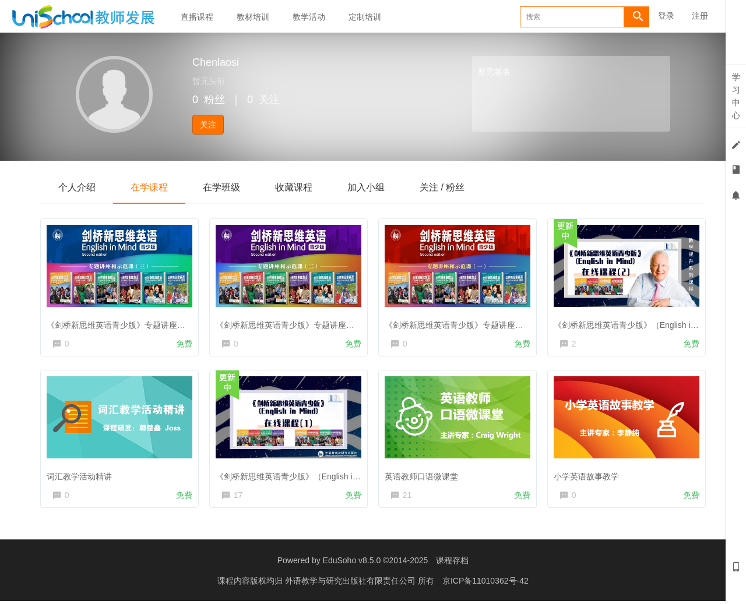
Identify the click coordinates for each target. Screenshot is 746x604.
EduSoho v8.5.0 (352, 563)
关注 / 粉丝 (442, 187)
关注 (208, 124)
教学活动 (309, 17)
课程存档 (452, 563)
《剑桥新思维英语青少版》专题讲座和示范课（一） (480, 322)
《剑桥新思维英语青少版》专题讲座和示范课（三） (142, 322)
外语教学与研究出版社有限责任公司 (351, 583)
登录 (666, 15)
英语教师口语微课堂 (423, 476)
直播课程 (197, 17)
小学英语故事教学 (588, 476)
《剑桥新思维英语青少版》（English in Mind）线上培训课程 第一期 (340, 476)
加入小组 (366, 187)
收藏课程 (293, 187)
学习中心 (736, 96)
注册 (700, 15)
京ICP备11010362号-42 (485, 583)
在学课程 (149, 187)
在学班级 (221, 187)
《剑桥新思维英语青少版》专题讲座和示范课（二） (311, 322)
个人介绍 (77, 187)
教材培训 (253, 17)
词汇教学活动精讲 (81, 476)
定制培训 (365, 17)
